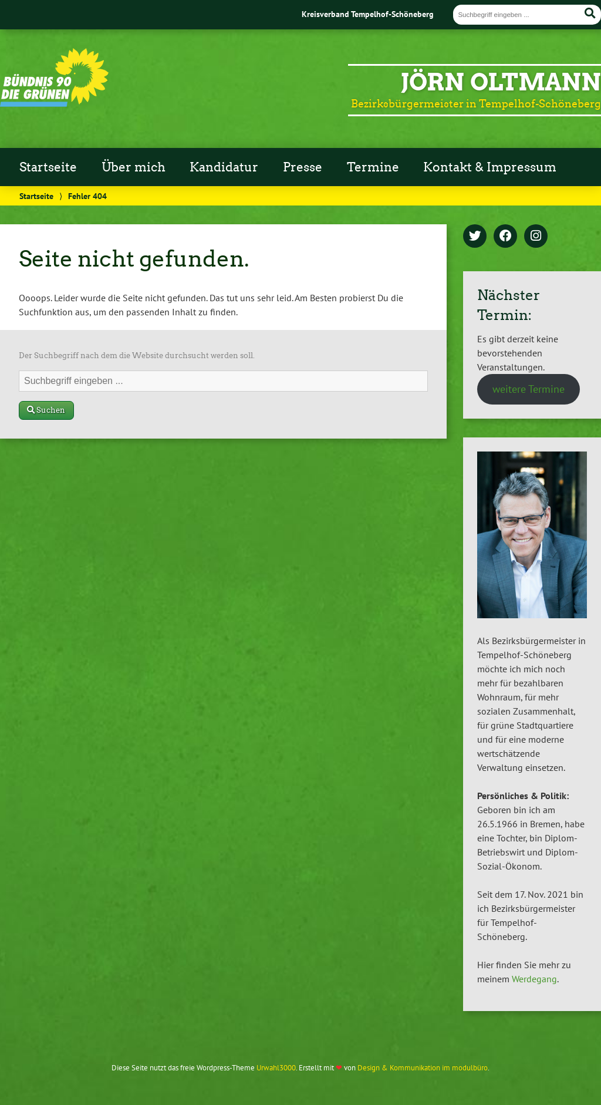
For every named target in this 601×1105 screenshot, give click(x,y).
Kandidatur (224, 167)
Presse (302, 167)
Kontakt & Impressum (489, 167)
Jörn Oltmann (501, 82)
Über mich (134, 167)
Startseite (48, 167)
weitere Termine (528, 389)
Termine (373, 167)
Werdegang (534, 979)
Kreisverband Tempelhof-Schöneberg (368, 13)
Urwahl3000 (276, 1068)
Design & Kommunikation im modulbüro (422, 1068)
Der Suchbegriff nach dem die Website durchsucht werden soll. (137, 355)
